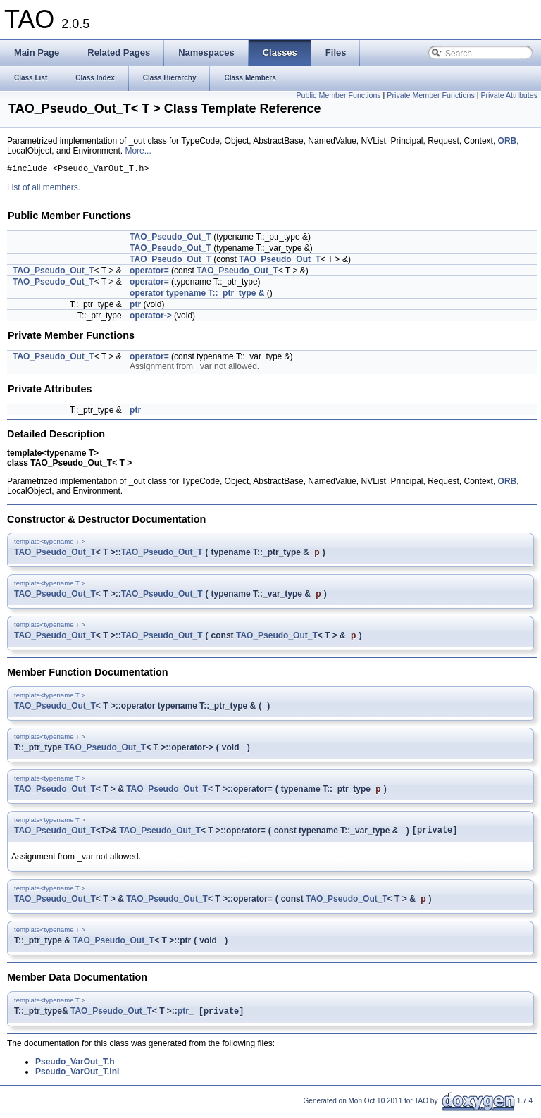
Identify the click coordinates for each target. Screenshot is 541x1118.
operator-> (151, 318)
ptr (135, 306)
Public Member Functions (338, 95)
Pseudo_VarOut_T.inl (77, 1077)
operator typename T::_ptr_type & (197, 295)
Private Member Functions (430, 95)
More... (138, 151)
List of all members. (43, 189)
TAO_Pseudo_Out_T (170, 239)
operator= (149, 273)
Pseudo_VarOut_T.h (75, 1067)
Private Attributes (508, 95)
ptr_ (138, 412)
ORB (507, 141)
